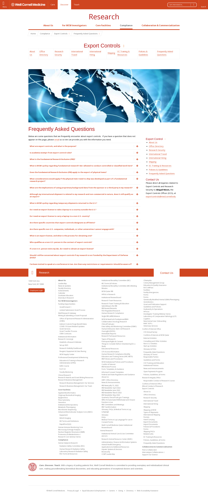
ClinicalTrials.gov (108, 324)
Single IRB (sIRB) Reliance (111, 316)
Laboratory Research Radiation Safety (74, 451)
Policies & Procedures (152, 427)
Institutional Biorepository (68, 405)
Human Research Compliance (113, 313)
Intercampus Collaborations (152, 452)
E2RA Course (64, 366)
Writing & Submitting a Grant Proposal (72, 315)
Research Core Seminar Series (69, 437)
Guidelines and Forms (152, 360)
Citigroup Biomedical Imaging (69, 395)
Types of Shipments (151, 412)
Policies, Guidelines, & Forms (154, 374)
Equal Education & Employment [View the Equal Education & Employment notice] (93, 491)
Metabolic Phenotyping (66, 407)
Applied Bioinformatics (67, 393)
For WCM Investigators (74, 25)
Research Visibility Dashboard (71, 348)
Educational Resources (110, 349)
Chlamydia (147, 280)
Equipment (64, 415)
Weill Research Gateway (67, 313)
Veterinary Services (151, 326)
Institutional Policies (151, 365)
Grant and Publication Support (155, 304)
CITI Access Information (110, 352)
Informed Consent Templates (113, 372)
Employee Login (36, 290)
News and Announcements (154, 368)
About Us (48, 25)
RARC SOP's (148, 323)
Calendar (61, 293)
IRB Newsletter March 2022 (112, 393)
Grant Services (65, 329)
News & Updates (64, 286)
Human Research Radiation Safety (72, 449)
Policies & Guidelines (158, 169)
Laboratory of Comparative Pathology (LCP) (160, 316)
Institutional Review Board (111, 297)
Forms (146, 295)
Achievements (63, 291)
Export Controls (103, 46)
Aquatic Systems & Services (112, 449)
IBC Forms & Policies (109, 283)
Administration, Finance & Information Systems (119, 442)
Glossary (105, 415)
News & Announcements (111, 382)
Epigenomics (63, 397)
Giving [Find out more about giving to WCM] (120, 491)
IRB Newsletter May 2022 (111, 395)
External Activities (150, 338)
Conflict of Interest (108, 364)
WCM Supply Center (67, 354)
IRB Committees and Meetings (113, 405)
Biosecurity (106, 452)
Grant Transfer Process (68, 331)
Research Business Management (70, 380)
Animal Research (106, 430)
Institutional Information (67, 337)
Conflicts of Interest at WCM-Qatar (156, 335)
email (56, 139)
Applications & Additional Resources (115, 447)
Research (104, 16)
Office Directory (156, 146)
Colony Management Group (154, 283)
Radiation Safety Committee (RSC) (72, 446)
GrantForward (65, 307)
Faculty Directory (64, 288)
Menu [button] (5, 7)
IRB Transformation (109, 407)
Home (31, 25)
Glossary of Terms (150, 354)
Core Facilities (103, 25)
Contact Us (166, 272)
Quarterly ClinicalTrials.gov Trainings (115, 397)
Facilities (147, 290)
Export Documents (150, 422)
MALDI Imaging (65, 418)
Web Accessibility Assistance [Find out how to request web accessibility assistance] (147, 491)
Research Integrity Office (151, 378)
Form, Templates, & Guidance (113, 369)
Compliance (126, 25)
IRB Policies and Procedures (112, 359)
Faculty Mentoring (66, 372)
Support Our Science (150, 455)
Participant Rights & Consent (112, 341)
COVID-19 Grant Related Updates (72, 326)
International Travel (158, 154)
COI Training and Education (154, 363)
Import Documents (151, 424)
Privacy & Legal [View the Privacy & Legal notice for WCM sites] (73, 491)
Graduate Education (65, 295)
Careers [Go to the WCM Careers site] (112, 491)
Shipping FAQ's (149, 431)
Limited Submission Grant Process (72, 310)
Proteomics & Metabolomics (69, 434)
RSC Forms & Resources (68, 454)
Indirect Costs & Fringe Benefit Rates (73, 324)
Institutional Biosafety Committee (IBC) (116, 280)
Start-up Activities (150, 346)
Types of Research (108, 339)
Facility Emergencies (151, 292)
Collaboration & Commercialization (161, 25)
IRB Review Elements (109, 308)
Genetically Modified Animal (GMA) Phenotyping (161, 299)
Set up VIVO (64, 345)
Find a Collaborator (149, 450)
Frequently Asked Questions (162, 173)
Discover (64, 4)
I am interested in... (183, 4)
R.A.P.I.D (63, 369)
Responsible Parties (151, 357)
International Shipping (152, 415)
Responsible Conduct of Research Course (159, 381)
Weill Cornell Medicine (84, 481)
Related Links (148, 434)
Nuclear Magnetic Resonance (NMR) (71, 432)
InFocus (146, 311)
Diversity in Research (66, 298)
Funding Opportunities (66, 304)
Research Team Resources (111, 300)
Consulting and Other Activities (155, 341)
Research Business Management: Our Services (77, 383)
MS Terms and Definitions (69, 421)
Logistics (147, 319)
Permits (146, 417)
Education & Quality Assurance (155, 285)
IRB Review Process (109, 367)
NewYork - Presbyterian (126, 481)
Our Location (32, 273)
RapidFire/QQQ (65, 424)
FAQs (104, 417)
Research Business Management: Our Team (76, 386)
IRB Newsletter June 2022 (111, 390)
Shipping (111, 53)
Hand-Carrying (149, 419)
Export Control (154, 139)
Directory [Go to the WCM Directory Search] (129, 491)
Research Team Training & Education (115, 303)
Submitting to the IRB (109, 306)
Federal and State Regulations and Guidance (118, 374)
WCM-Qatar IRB (107, 291)
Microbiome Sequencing (67, 409)
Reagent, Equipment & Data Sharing (73, 351)
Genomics (62, 402)
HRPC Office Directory (110, 380)
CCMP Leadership (108, 454)
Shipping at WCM (150, 410)
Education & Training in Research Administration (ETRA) (72, 361)
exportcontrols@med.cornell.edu (161, 196)
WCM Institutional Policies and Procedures (117, 362)
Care (53, 4)
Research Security (157, 150)
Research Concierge (65, 339)
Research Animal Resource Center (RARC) (117, 439)
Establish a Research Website (70, 342)
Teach (76, 4)
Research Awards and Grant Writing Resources (75, 377)
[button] (203, 4)
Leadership (62, 283)
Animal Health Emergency (111, 444)
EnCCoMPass (148, 287)
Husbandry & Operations (153, 309)
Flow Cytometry (64, 400)
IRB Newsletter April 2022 (111, 388)
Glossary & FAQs (150, 349)
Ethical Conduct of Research (152, 386)
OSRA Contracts (65, 333)
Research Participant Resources (113, 336)
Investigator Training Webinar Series (157, 314)
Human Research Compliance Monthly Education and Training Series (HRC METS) (117, 355)
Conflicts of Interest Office (152, 384)
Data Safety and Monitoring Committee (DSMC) (119, 326)
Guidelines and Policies (152, 307)
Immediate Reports (109, 333)
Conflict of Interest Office (151, 329)
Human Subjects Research (68, 443)
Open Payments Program (153, 371)
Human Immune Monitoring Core (70, 427)
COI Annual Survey (150, 332)
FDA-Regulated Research (111, 311)
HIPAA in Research (108, 294)
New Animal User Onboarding (155, 321)
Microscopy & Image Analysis (69, 430)
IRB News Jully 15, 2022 (110, 385)
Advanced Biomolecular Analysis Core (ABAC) (75, 412)
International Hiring (157, 158)
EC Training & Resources (160, 165)
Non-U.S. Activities (150, 343)
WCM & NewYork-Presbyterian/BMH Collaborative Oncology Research (115, 320)
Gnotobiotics (148, 302)
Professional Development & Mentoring (73, 357)
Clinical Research (64, 375)
